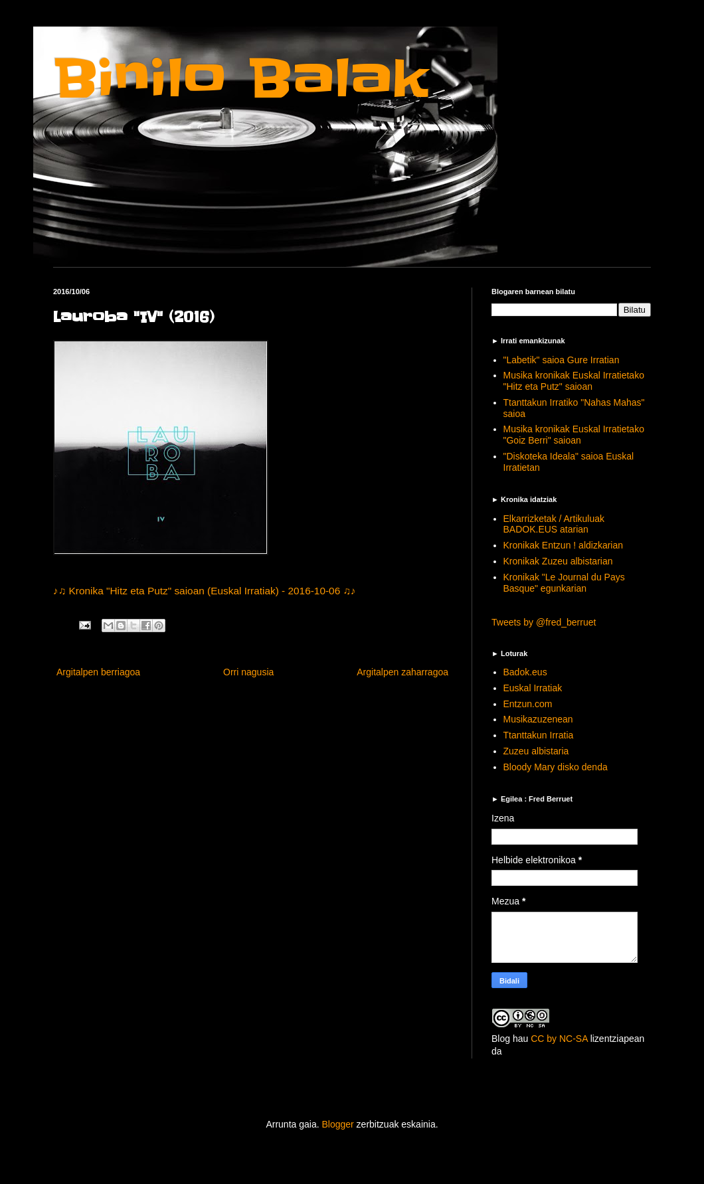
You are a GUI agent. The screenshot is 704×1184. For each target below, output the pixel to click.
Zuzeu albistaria (536, 751)
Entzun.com (528, 704)
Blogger (337, 1124)
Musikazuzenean (538, 719)
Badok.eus (525, 672)
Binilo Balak (240, 79)
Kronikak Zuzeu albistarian (558, 561)
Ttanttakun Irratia (538, 735)
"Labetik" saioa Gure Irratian (561, 360)
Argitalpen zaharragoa (402, 672)
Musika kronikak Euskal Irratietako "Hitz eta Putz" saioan (573, 381)
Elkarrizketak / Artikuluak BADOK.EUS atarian (554, 524)
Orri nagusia (248, 672)
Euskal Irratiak (533, 688)
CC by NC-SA (559, 1038)
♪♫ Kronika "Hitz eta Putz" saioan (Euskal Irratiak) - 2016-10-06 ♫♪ (204, 590)
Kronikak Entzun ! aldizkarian (563, 545)
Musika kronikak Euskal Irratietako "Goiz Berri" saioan (573, 435)
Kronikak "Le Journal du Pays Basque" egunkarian (564, 583)
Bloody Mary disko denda (555, 767)
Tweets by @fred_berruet (543, 622)
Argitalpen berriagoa (98, 672)
